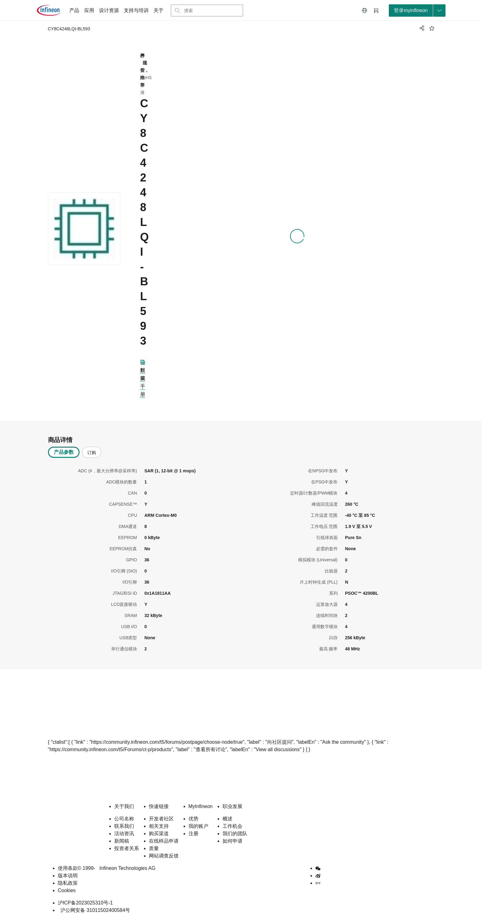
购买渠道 (159, 833)
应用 (89, 10)
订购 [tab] (91, 452)
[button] (365, 10)
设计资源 (109, 10)
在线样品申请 (164, 841)
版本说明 (68, 875)
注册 (193, 833)
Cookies (67, 890)
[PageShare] (421, 28)
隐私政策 (68, 883)
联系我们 (124, 826)
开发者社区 (161, 818)
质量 (154, 848)
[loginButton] (417, 10)
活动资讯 (124, 833)
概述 (227, 818)
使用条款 (68, 868)
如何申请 (232, 841)
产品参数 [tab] (64, 452)
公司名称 (124, 818)
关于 (158, 10)
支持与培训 (136, 10)
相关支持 (159, 826)
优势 (193, 818)
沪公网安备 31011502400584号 (94, 910)
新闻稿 (121, 841)
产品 (74, 10)
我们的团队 (235, 833)
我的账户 (198, 826)
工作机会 (232, 826)
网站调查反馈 (164, 855)
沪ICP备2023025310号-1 (85, 902)
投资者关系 (126, 848)
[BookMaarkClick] (431, 28)
